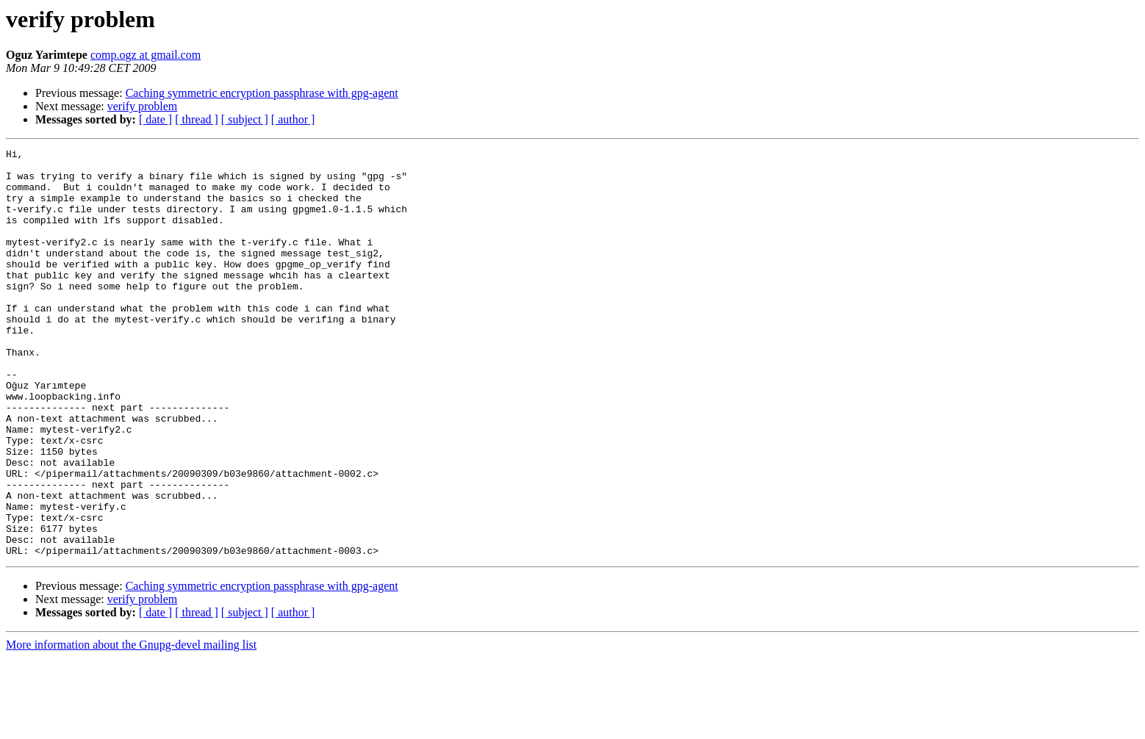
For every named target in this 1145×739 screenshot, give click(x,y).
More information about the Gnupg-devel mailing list (131, 726)
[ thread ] (196, 119)
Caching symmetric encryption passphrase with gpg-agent (262, 93)
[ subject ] (244, 119)
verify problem (142, 106)
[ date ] (155, 119)
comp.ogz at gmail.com (145, 54)
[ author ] (293, 119)
